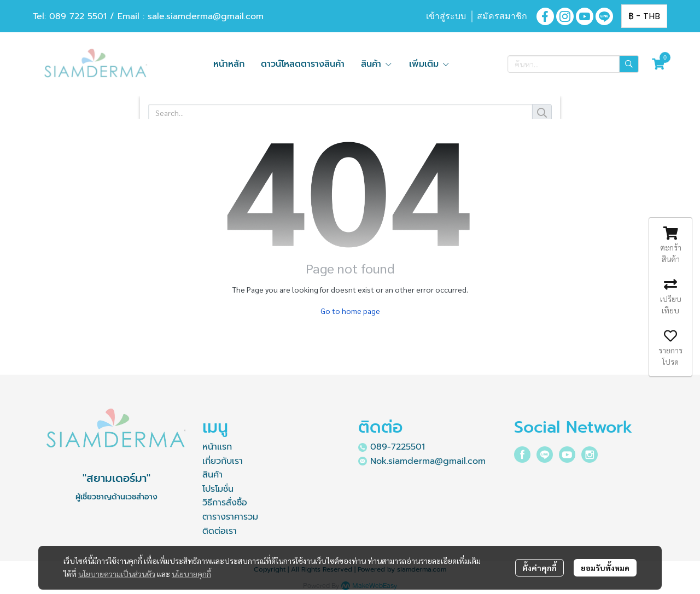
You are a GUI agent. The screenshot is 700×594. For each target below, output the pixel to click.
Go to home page (350, 311)
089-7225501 (397, 446)
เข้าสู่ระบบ (446, 16)
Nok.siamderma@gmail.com (428, 461)
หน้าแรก (217, 446)
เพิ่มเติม (429, 64)
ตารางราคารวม (230, 516)
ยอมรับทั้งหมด (605, 568)
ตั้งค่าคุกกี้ (539, 568)
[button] (644, 16)
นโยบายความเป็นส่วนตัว (116, 574)
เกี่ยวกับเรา (222, 461)
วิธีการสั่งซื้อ (224, 502)
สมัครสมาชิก (502, 16)
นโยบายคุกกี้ (191, 574)
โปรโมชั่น (218, 489)
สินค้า (212, 474)
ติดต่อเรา (219, 531)
